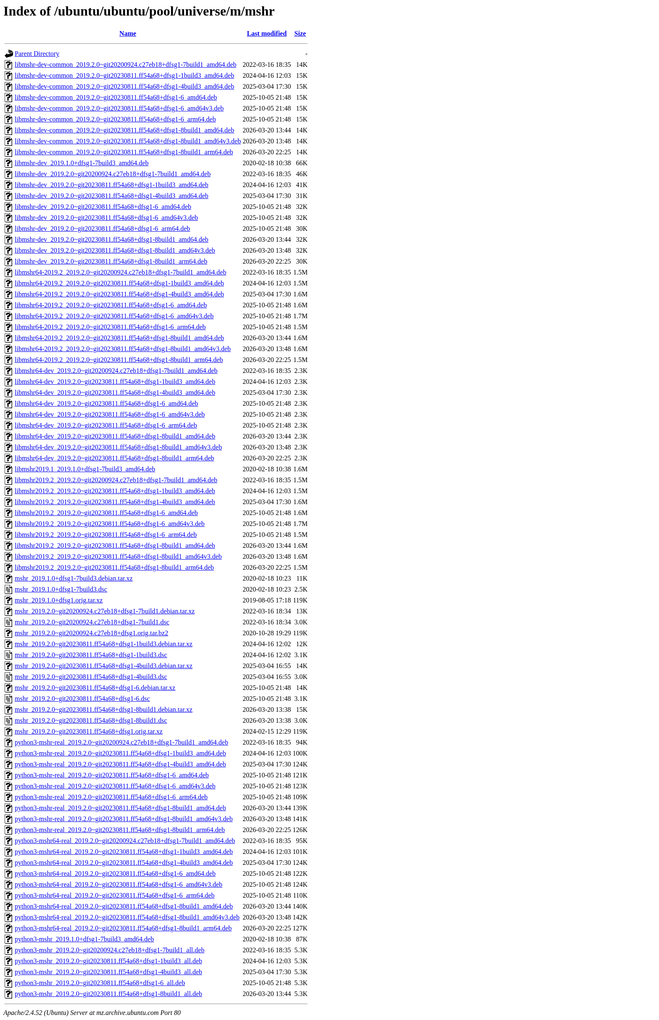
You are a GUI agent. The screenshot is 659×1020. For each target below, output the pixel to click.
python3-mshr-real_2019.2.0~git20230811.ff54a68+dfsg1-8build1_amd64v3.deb (124, 818)
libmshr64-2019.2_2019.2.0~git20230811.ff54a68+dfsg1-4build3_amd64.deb (119, 294)
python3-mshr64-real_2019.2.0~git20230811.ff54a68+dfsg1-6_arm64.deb (114, 895)
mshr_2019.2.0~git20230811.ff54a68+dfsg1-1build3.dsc (91, 654)
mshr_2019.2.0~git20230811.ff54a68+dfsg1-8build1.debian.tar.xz (103, 709)
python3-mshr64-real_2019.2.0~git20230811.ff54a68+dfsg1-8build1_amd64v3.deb (127, 917)
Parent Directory (37, 53)
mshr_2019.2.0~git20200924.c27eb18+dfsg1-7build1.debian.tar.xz (105, 611)
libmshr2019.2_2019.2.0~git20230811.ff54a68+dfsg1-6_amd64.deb (106, 512)
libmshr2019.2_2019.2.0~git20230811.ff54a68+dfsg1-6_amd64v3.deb (110, 523)
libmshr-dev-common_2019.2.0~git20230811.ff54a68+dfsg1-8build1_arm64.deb (124, 152)
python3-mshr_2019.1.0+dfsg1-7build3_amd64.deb (84, 939)
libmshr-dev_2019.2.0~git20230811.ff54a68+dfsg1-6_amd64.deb (103, 206)
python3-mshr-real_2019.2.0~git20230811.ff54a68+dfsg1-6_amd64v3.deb (115, 786)
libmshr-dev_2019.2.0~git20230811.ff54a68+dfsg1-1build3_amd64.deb (111, 184)
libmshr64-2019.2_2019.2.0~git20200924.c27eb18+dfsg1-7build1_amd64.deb (120, 272)
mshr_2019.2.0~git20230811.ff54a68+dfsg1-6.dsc (82, 698)
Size (300, 33)
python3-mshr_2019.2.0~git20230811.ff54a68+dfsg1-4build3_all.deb (108, 971)
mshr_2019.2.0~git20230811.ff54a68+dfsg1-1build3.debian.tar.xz (103, 643)
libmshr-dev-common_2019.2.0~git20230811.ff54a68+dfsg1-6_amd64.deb (116, 97)
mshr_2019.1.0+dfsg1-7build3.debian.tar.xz (74, 578)
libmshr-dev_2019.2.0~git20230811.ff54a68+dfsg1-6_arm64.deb (102, 228)
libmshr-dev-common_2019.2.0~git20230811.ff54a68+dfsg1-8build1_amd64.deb (124, 130)
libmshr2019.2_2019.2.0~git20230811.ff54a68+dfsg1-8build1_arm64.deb (114, 567)
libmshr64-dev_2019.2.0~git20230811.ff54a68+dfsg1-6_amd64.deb (106, 403)
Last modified (267, 33)
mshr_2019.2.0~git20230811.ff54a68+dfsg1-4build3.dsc (91, 676)
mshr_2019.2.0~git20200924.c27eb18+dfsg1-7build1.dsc (92, 622)
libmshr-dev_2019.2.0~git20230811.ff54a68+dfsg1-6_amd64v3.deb (106, 217)
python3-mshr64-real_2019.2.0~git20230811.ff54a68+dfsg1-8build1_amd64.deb (124, 906)
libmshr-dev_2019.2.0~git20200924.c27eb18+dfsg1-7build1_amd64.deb (113, 173)
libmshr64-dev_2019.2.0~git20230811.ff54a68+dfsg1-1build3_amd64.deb (115, 381)
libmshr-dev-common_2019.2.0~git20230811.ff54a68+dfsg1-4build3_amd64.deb (124, 86)
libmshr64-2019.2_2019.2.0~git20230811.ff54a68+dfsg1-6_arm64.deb (110, 326)
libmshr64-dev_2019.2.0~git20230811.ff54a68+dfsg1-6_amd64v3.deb (110, 414)
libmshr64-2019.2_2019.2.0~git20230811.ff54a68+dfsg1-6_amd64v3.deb (114, 316)
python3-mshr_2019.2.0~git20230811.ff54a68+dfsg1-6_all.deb (100, 982)
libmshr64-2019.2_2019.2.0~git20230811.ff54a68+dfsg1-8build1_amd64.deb (119, 337)
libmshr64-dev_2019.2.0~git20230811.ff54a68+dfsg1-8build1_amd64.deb (115, 436)
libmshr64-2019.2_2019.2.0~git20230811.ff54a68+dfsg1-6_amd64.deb (111, 305)
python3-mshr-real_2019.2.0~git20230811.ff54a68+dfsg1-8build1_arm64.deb (120, 829)
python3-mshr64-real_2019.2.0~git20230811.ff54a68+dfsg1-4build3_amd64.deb (124, 862)
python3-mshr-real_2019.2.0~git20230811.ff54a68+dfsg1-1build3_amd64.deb (120, 753)
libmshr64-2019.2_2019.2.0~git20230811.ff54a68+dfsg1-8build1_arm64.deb (119, 359)
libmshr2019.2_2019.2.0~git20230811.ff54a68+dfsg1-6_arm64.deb (106, 534)
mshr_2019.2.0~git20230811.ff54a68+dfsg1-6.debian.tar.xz (95, 687)
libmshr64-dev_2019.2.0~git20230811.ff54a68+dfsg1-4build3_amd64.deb (115, 392)
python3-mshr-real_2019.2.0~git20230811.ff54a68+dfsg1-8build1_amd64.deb (120, 807)
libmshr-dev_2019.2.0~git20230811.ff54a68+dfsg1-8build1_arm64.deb (111, 261)
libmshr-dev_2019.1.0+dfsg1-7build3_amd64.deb (81, 162)
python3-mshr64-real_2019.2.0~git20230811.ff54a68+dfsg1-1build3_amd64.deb (124, 851)
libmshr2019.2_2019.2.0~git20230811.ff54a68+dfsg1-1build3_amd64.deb (115, 490)
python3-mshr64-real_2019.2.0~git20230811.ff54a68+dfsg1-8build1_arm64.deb (123, 928)
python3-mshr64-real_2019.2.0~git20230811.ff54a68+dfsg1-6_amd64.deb (115, 873)
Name (127, 33)
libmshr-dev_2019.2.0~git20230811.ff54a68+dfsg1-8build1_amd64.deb (111, 239)
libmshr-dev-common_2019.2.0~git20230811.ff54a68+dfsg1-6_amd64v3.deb (119, 108)
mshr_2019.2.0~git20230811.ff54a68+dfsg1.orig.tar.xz (89, 731)
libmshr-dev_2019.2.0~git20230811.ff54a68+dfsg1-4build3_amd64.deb (111, 195)
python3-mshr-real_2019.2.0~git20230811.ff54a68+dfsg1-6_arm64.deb (111, 797)
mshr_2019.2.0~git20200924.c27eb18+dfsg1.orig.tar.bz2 (91, 633)
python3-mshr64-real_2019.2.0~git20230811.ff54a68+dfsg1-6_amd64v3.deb (118, 884)
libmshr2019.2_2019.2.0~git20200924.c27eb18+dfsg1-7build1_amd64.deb (116, 480)
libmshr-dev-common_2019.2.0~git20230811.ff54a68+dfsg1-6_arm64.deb (115, 119)
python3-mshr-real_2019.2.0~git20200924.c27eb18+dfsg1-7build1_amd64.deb (121, 742)
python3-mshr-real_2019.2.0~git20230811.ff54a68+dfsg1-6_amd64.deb (112, 775)
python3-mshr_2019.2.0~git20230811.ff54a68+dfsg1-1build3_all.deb (108, 961)
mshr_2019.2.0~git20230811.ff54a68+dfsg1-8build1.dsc (91, 720)
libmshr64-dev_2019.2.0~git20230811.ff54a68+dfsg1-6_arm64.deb (106, 425)
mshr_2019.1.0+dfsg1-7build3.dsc (61, 589)
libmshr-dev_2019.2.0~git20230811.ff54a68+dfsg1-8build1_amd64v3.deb (115, 250)
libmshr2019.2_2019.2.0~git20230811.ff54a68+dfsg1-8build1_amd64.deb (115, 545)
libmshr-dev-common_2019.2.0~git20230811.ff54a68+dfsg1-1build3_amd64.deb (124, 75)
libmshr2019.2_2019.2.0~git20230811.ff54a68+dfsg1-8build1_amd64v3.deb (118, 556)
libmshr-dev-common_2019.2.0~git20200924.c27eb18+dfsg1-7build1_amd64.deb (126, 64)
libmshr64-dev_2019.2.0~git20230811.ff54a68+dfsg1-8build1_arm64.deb (114, 458)
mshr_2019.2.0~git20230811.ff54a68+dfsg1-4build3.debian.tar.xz (103, 665)
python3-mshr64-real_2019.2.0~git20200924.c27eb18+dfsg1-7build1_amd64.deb (125, 840)
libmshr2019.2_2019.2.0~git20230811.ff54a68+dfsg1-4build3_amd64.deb (115, 501)
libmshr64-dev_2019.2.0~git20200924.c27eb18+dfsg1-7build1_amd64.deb (116, 370)
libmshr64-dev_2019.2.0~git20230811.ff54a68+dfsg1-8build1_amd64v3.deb (118, 447)
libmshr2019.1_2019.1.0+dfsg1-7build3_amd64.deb (85, 469)
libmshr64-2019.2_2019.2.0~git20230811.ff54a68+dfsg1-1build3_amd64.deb (119, 283)
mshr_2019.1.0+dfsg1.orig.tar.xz (59, 600)
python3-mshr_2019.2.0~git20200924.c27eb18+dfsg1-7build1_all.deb (109, 950)
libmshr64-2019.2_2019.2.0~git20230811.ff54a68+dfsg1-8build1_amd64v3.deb (123, 348)
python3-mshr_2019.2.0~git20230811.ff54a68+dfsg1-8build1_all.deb (108, 993)
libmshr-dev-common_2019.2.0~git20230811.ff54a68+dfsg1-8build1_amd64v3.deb (128, 141)
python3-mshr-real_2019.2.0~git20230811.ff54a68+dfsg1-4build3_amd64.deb (120, 764)
